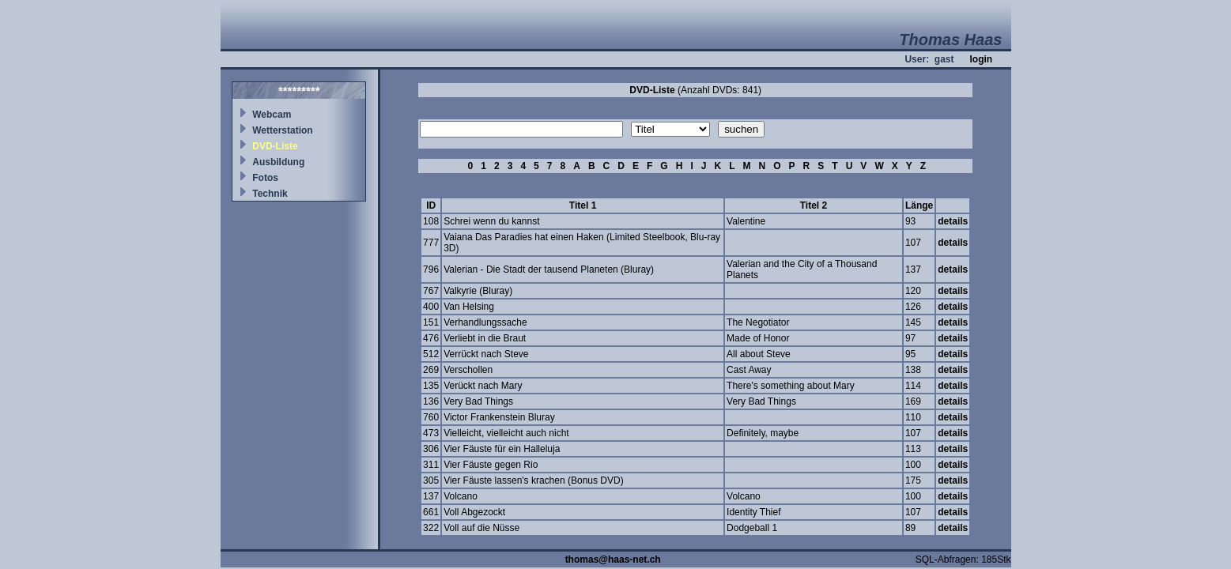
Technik (269, 193)
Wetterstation (282, 130)
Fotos (265, 177)
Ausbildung (278, 162)
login (980, 59)
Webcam (271, 114)
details (953, 221)
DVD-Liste (274, 146)
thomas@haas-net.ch (613, 559)
